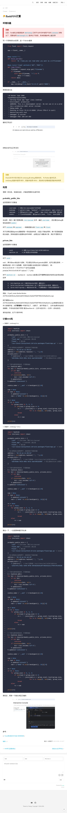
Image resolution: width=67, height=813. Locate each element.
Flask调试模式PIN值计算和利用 (14, 738)
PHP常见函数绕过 (10, 751)
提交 (61, 782)
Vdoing (30, 808)
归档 (41, 2)
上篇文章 (52, 38)
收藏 (50, 2)
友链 (45, 2)
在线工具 (55, 2)
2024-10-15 (13, 13)
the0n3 (5, 13)
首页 (37, 2)
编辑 (4, 743)
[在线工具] (56, 2)
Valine (63, 787)
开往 (63, 2)
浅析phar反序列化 (57, 751)
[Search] (33, 2)
